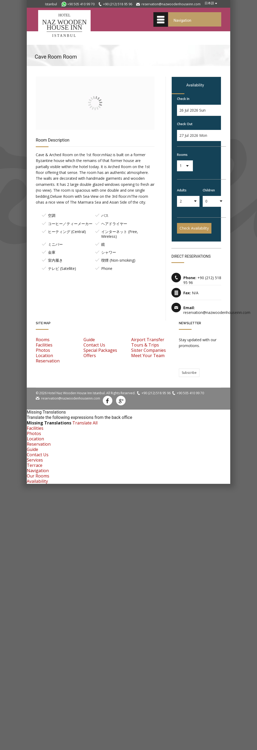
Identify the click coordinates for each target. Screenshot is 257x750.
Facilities (44, 345)
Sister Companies (148, 350)
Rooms (182, 154)
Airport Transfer (147, 340)
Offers (89, 355)
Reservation (48, 361)
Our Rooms (38, 476)
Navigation (38, 470)
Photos (43, 350)
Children (209, 190)
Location (44, 355)
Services (35, 460)
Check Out (185, 124)
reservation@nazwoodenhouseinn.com (171, 4)
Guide (89, 340)
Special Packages (100, 350)
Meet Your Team (148, 355)
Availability (37, 481)
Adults (182, 190)
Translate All (85, 423)
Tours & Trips (145, 345)
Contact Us (94, 345)
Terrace (34, 465)
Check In (183, 99)
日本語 (209, 3)
